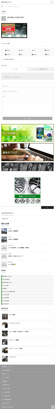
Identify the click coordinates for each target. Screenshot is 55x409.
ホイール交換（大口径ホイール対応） (19, 331)
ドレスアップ (12, 356)
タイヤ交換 (12, 314)
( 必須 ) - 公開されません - (10, 91)
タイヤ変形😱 (12, 264)
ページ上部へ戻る (53, 407)
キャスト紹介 (5, 285)
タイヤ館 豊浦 (5, 297)
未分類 (3, 218)
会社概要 (4, 288)
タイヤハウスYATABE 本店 (8, 291)
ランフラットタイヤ (14, 323)
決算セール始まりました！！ (16, 256)
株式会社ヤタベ (11, 406)
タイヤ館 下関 (5, 294)
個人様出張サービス (7, 282)
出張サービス (5, 373)
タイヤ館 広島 (5, 300)
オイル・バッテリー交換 (15, 348)
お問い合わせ (5, 303)
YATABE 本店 (5, 384)
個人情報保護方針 (7, 399)
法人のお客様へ (6, 279)
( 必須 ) (5, 85)
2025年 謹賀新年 (13, 239)
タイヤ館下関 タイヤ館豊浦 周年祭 (18, 247)
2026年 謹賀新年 (13, 230)
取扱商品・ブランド (7, 276)
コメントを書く (6, 43)
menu (51, 2)
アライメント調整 (14, 340)
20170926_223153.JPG (9, 58)
